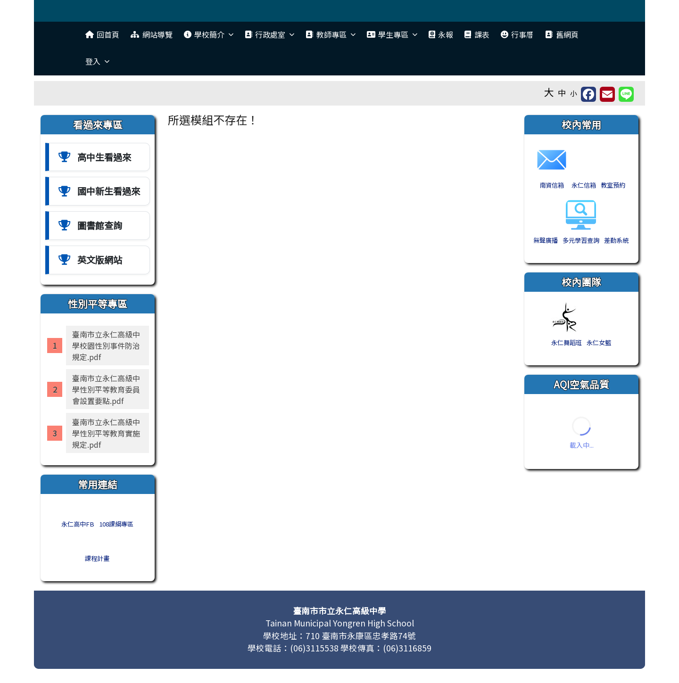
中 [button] (562, 93)
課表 (476, 34)
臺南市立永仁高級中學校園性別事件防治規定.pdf (106, 345)
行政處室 (269, 34)
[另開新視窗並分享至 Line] (626, 94)
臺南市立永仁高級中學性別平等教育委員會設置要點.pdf (106, 389)
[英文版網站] (97, 260)
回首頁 (102, 34)
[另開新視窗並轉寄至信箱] (607, 94)
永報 (441, 34)
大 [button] (549, 92)
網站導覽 (151, 34)
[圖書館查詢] (97, 225)
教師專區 (330, 34)
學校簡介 (208, 34)
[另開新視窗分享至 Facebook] (588, 94)
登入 (97, 61)
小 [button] (573, 93)
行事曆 (517, 34)
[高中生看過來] (97, 157)
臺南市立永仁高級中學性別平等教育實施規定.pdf (106, 433)
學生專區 (392, 34)
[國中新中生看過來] (97, 191)
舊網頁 (561, 34)
